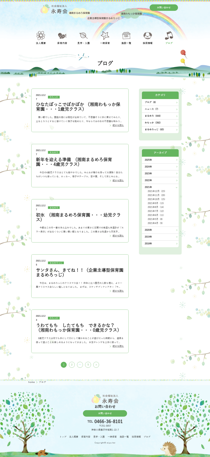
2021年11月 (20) (156, 195)
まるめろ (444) (153, 116)
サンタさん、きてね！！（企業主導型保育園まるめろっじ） (79, 273)
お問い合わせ (164, 7)
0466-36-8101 (108, 422)
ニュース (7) (151, 109)
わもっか (54, 97)
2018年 (148, 243)
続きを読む (118, 125)
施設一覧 (124, 437)
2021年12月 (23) (156, 191)
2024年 (148, 166)
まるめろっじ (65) (154, 129)
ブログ (147, 437)
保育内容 (85, 437)
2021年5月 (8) (155, 219)
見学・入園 (99, 437)
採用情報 (136, 437)
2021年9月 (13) (156, 203)
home (32, 382)
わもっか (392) (153, 122)
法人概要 (73, 437)
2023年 (148, 173)
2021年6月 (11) (156, 215)
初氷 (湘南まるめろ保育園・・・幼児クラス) (78, 217)
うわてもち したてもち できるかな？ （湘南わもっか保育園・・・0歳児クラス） (78, 328)
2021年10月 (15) (156, 199)
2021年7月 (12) (156, 211)
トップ (62, 437)
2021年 (148, 187)
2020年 (148, 230)
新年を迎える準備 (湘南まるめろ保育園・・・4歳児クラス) (74, 162)
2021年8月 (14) (156, 207)
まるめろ (54, 152)
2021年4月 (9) (155, 223)
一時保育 (112, 437)
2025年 (148, 160)
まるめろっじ (56, 263)
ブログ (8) (150, 102)
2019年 (148, 236)
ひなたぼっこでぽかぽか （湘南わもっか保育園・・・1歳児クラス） (78, 107)
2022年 (148, 180)
